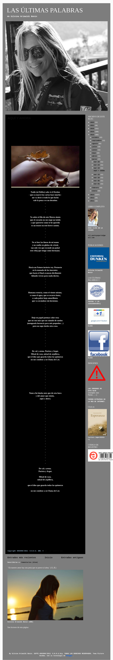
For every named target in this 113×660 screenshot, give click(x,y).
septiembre (97, 140)
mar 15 (97, 174)
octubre (96, 137)
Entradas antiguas (72, 557)
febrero (96, 188)
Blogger (69, 656)
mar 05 (97, 181)
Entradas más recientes (21, 557)
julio (95, 147)
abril (95, 156)
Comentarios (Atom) (29, 562)
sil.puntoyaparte (95, 235)
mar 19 (97, 168)
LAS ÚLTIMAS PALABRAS (45, 10)
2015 (92, 132)
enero (95, 191)
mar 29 (97, 162)
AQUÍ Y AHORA (19, 118)
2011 (92, 201)
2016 (92, 128)
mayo (94, 153)
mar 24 (97, 165)
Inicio (48, 557)
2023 (92, 122)
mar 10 (97, 178)
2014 (92, 135)
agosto (95, 143)
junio (95, 150)
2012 (92, 198)
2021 (92, 125)
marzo (95, 159)
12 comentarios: (57, 551)
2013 (92, 195)
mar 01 (97, 184)
